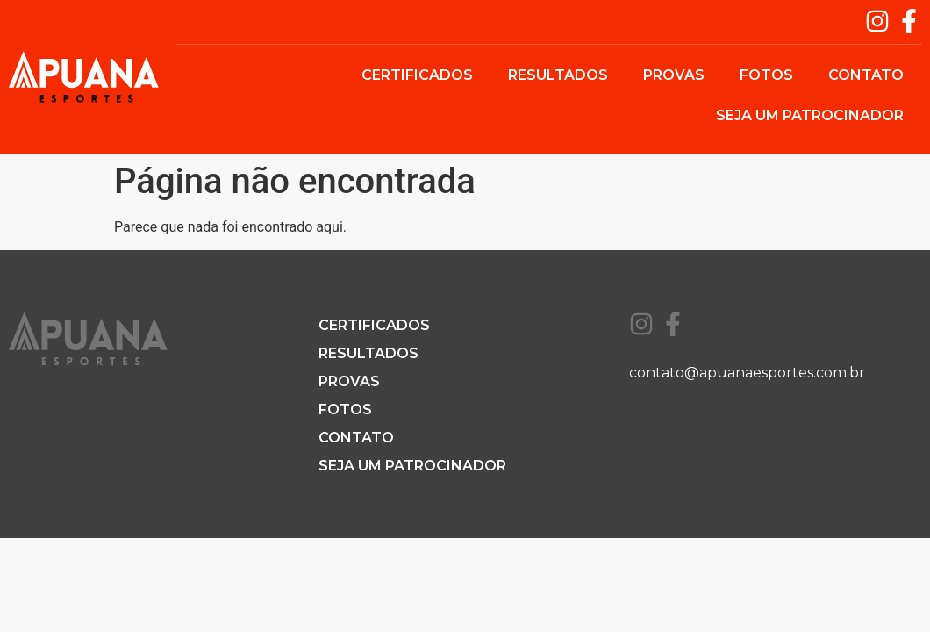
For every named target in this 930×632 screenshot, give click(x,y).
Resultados (558, 75)
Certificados (417, 75)
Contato (866, 75)
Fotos (766, 75)
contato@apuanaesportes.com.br (747, 372)
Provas (674, 75)
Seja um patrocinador (810, 115)
